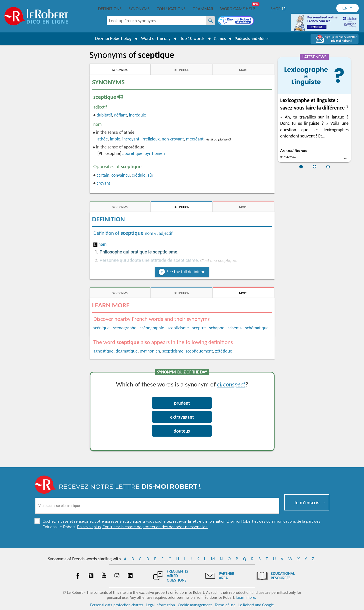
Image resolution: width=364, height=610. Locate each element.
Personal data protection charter (116, 605)
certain (103, 175)
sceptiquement (199, 351)
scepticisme (178, 328)
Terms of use (225, 605)
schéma (235, 328)
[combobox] (156, 20)
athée (102, 139)
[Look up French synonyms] (210, 20)
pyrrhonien (155, 153)
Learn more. (246, 597)
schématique (257, 328)
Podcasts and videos (252, 38)
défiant (120, 115)
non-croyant (173, 139)
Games (218, 38)
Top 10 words (190, 38)
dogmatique (127, 351)
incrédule (137, 115)
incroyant (130, 139)
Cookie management (195, 605)
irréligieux (151, 139)
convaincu (120, 175)
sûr (150, 175)
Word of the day (153, 38)
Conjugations (171, 8)
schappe (216, 328)
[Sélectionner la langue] (347, 8)
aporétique (132, 153)
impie (115, 139)
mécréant (195, 139)
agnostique (103, 351)
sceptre (199, 328)
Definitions (110, 8)
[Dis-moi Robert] (236, 21)
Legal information (160, 605)
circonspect (231, 384)
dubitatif (104, 115)
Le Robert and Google (256, 605)
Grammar (203, 8)
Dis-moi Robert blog (111, 38)
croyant (103, 183)
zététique (223, 351)
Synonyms (138, 8)
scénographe (124, 328)
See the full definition (185, 271)
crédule (139, 175)
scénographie (152, 328)
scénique (101, 328)
